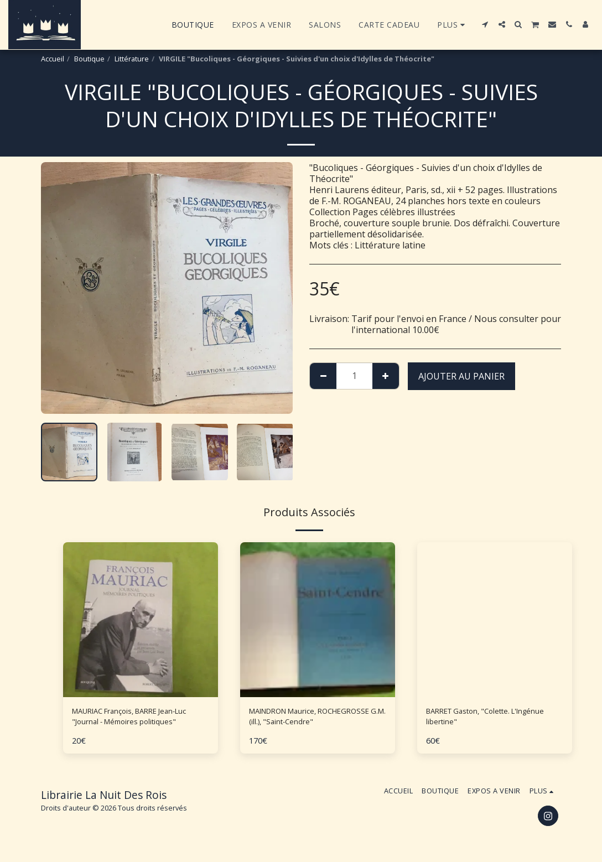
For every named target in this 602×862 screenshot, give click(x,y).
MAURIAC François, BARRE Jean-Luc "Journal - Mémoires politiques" (138, 720)
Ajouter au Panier (461, 376)
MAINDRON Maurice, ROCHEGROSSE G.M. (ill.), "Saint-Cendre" (314, 720)
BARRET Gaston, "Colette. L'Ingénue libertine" (478, 719)
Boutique (89, 59)
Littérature (132, 59)
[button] (485, 24)
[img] (140, 619)
